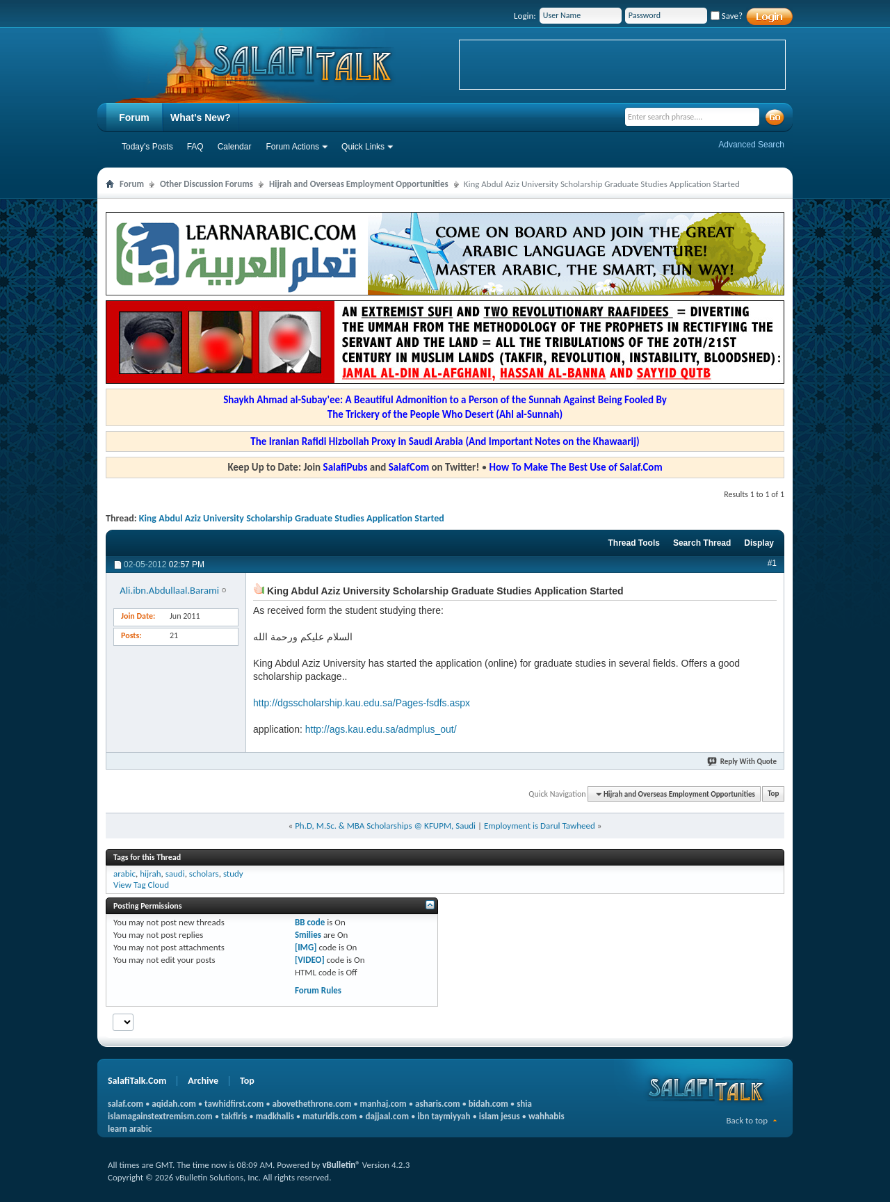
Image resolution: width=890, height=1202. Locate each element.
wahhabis (546, 1116)
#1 (772, 563)
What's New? (200, 117)
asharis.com (437, 1103)
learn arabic (130, 1128)
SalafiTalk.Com (137, 1081)
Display (759, 543)
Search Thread (702, 543)
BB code (310, 922)
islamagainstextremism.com (160, 1116)
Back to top (747, 1120)
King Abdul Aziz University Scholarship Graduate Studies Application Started (291, 518)
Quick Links (363, 147)
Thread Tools (633, 543)
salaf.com (125, 1103)
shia (524, 1103)
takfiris (234, 1116)
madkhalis (275, 1116)
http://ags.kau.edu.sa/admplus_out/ (381, 729)
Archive (203, 1081)
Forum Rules (318, 990)
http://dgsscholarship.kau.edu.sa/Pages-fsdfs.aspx (361, 702)
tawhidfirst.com (234, 1103)
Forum (134, 117)
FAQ (195, 147)
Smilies (308, 934)
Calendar (235, 147)
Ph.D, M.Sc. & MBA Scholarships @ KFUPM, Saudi (385, 825)
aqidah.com (173, 1103)
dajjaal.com (387, 1116)
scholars (204, 873)
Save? (727, 15)
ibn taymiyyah (443, 1116)
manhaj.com (383, 1103)
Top (773, 794)
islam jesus (499, 1116)
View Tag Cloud (141, 884)
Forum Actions (292, 147)
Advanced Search (751, 144)
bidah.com (488, 1103)
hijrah (150, 873)
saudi (175, 873)
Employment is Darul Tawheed (539, 825)
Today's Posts (147, 147)
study (233, 873)
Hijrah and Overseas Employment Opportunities (358, 184)
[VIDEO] (310, 960)
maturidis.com (329, 1116)
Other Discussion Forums (206, 184)
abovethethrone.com (312, 1103)
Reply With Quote (743, 761)
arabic (124, 873)
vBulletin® (340, 1165)
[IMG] (306, 947)
